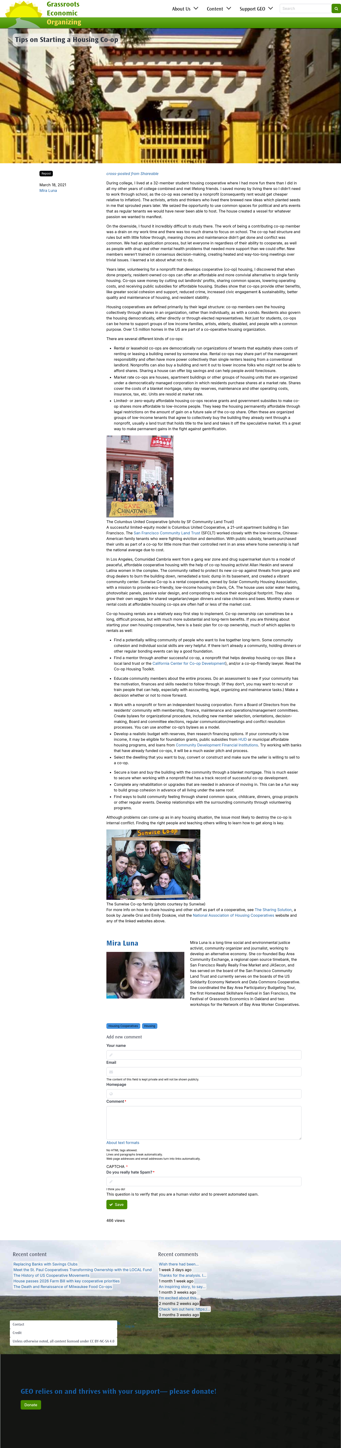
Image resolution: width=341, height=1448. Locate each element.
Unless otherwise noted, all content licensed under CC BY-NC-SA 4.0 (63, 1341)
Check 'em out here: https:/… (184, 1309)
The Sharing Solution (273, 909)
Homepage (116, 1084)
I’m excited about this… (179, 1298)
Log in (130, 1326)
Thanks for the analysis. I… (182, 1275)
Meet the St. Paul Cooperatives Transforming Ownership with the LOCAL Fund (82, 1269)
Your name (116, 1045)
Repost (46, 173)
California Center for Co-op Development (188, 663)
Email (111, 1062)
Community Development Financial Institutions (217, 745)
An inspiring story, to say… (182, 1286)
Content (215, 9)
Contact (18, 1324)
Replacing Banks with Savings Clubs (45, 1264)
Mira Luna (48, 190)
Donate (30, 1404)
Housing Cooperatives (123, 1026)
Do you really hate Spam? (129, 1172)
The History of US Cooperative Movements (51, 1275)
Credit (17, 1333)
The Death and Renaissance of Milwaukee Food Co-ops (62, 1286)
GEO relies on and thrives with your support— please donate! (119, 1392)
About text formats (122, 1142)
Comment (115, 1101)
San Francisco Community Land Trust (167, 533)
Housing (149, 1026)
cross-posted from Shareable (132, 173)
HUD (242, 739)
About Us (181, 9)
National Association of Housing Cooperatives (233, 915)
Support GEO (252, 9)
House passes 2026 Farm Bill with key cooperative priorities (66, 1281)
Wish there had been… (179, 1264)
